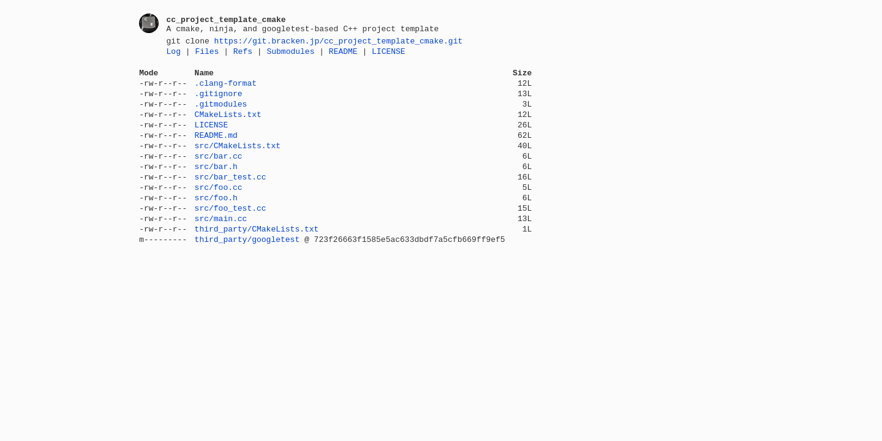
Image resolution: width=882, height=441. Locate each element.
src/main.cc (221, 249)
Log (174, 54)
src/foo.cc (219, 212)
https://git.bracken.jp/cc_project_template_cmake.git (338, 42)
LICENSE (388, 54)
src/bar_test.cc (230, 200)
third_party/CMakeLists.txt (257, 261)
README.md (216, 151)
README (343, 54)
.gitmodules (221, 114)
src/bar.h (216, 188)
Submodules (290, 54)
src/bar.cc (219, 175)
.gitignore (219, 102)
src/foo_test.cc (230, 237)
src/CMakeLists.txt (238, 163)
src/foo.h (216, 224)
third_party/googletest (247, 273)
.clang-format (226, 90)
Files (207, 54)
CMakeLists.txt (228, 126)
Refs (242, 54)
